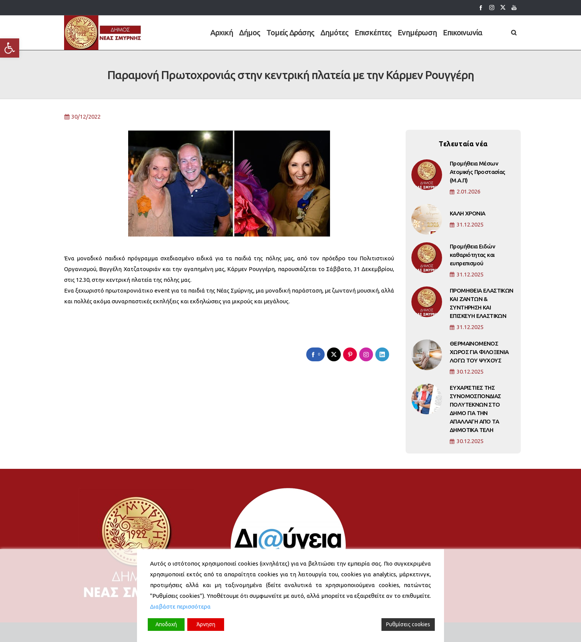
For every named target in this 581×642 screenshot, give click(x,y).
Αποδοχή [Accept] (166, 624)
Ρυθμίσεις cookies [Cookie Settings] (408, 624)
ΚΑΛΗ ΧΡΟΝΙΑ (467, 219)
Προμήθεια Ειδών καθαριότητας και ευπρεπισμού (472, 260)
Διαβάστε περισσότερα (180, 606)
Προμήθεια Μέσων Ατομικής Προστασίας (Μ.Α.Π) (477, 177)
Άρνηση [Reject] (205, 624)
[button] (9, 48)
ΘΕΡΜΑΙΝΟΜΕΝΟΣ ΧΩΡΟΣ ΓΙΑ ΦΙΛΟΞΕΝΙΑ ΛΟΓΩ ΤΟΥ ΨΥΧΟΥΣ (479, 357)
